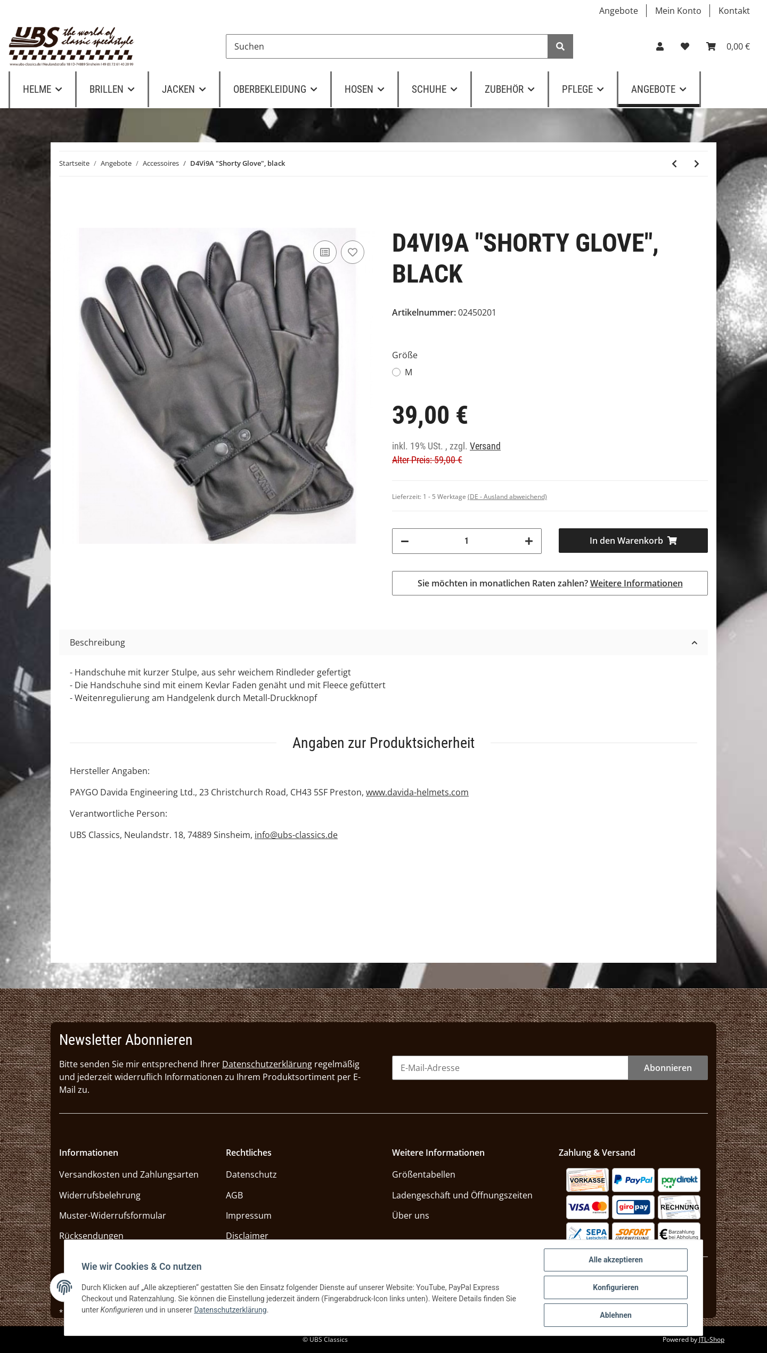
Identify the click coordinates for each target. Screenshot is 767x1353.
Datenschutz (251, 1174)
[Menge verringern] (405, 541)
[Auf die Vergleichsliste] (325, 252)
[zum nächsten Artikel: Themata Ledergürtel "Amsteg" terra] (697, 163)
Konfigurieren (616, 1287)
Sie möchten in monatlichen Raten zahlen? (550, 583)
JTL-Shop (711, 1339)
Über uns (410, 1215)
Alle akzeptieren (616, 1259)
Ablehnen (616, 1315)
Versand (485, 446)
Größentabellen (423, 1174)
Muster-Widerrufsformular (112, 1215)
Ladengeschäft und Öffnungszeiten (462, 1195)
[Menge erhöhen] (529, 541)
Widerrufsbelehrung (100, 1195)
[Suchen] (387, 46)
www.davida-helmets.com (417, 792)
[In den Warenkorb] (633, 540)
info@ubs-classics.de (296, 835)
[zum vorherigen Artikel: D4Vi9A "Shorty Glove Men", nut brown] (674, 163)
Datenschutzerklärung (267, 1064)
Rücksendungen (91, 1236)
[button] (660, 46)
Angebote (618, 11)
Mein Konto (678, 11)
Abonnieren (668, 1068)
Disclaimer (247, 1236)
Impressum (249, 1215)
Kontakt (734, 11)
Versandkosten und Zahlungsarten (129, 1174)
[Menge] (467, 541)
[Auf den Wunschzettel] (352, 252)
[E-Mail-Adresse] (510, 1068)
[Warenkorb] (728, 46)
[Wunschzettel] (685, 46)
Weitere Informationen (636, 583)
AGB (234, 1195)
